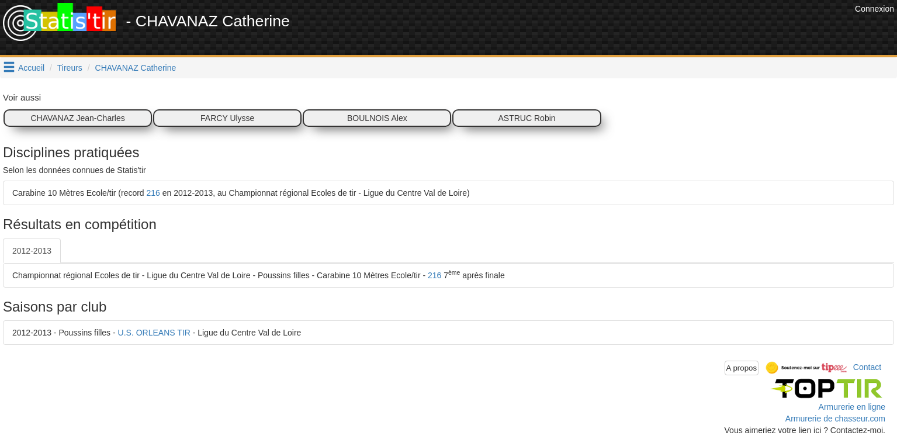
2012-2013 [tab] (31, 250)
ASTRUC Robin (527, 118)
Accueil (31, 67)
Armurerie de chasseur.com (835, 418)
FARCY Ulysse (227, 118)
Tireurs (69, 67)
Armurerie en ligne (852, 407)
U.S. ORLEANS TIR (154, 332)
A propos (741, 368)
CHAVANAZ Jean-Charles (77, 118)
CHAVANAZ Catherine (135, 67)
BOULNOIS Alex (377, 118)
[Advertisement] (639, 29)
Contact (867, 367)
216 (153, 193)
